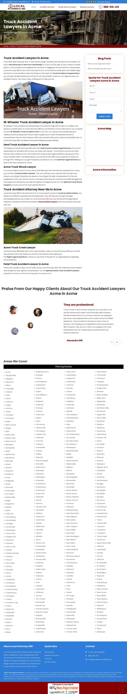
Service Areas (50, 662)
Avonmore (10, 418)
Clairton (9, 566)
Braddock (9, 474)
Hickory (39, 533)
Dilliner (8, 632)
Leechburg (70, 398)
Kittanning (40, 622)
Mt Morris (70, 503)
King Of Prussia (42, 612)
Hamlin (38, 500)
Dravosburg (40, 388)
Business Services (87, 7)
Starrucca (101, 500)
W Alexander (102, 562)
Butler (8, 510)
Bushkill (8, 507)
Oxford (69, 579)
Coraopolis (10, 596)
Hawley (39, 523)
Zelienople (101, 632)
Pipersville (70, 615)
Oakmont (70, 569)
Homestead (40, 546)
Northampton (71, 562)
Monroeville (71, 480)
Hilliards (39, 536)
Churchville (10, 563)
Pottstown (101, 378)
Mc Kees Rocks (72, 441)
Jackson (39, 586)
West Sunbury (102, 602)
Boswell (9, 467)
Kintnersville (41, 618)
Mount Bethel (71, 490)
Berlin (8, 451)
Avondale (9, 415)
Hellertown (40, 526)
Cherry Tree (10, 546)
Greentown (40, 490)
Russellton (101, 421)
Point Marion (102, 372)
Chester (9, 550)
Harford (39, 503)
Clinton (8, 573)
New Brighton (71, 516)
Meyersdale (71, 464)
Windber (100, 612)
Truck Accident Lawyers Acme (29, 46)
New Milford (71, 539)
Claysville (9, 569)
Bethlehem (10, 458)
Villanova (100, 559)
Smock (99, 474)
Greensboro (41, 483)
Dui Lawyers (49, 652)
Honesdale (40, 549)
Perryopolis (70, 602)
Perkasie (69, 599)
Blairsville (9, 461)
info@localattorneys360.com (18, 2)
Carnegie (9, 523)
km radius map (104, 146)
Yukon (99, 628)
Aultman (9, 408)
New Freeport (71, 526)
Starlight (100, 497)
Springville (101, 493)
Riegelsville (101, 401)
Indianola (39, 576)
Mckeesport (71, 447)
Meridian (69, 457)
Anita (8, 395)
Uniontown (101, 539)
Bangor (8, 428)
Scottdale (101, 444)
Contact (48, 659)
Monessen (70, 474)
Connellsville (11, 586)
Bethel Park (10, 454)
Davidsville (10, 616)
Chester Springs (12, 553)
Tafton (99, 520)
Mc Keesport (71, 444)
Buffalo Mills (10, 497)
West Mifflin (101, 595)
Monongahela (71, 477)
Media (68, 454)
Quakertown (102, 388)
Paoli (68, 586)
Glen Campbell (42, 460)
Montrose (70, 483)
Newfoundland (72, 549)
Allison (8, 385)
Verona (100, 556)
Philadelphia (71, 609)
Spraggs (100, 483)
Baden (8, 421)
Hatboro (39, 513)
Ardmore (9, 402)
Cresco (8, 606)
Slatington (101, 464)
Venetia (100, 553)
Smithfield (101, 470)
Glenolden (40, 470)
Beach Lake (10, 435)
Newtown (70, 553)
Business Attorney (52, 655)
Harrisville (40, 510)
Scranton (100, 447)
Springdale (101, 490)
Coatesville (10, 579)
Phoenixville (71, 612)
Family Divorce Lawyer (67, 7)
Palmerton (70, 582)
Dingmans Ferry (42, 372)
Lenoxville (70, 404)
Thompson (101, 533)
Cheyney (9, 556)
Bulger (8, 500)
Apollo (8, 398)
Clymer (8, 576)
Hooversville (41, 559)
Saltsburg (100, 428)
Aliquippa (9, 379)
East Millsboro (41, 395)
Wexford (100, 605)
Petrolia (69, 605)
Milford (69, 470)
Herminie (39, 530)
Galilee (38, 454)
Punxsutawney (102, 385)
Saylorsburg (101, 434)
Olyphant (70, 572)
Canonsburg (10, 517)
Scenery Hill (101, 437)
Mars (68, 424)
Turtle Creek (102, 536)
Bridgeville (10, 481)
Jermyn (39, 595)
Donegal (39, 375)
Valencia (100, 546)
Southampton (102, 480)
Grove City (40, 493)
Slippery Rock (102, 467)
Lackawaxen (41, 628)
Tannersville (101, 523)
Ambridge (10, 388)
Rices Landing (102, 395)
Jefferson (40, 592)
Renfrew (100, 391)
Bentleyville (10, 448)
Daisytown (10, 609)
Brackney (9, 471)
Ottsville (69, 576)
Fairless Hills (40, 428)
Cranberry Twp (12, 602)
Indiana (39, 572)
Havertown (40, 520)
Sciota (99, 441)
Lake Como (70, 372)
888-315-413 (111, 7)
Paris (68, 589)
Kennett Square (42, 609)
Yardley (100, 622)
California (9, 514)
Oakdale (69, 566)
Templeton (101, 530)
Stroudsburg (102, 507)
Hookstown (40, 556)
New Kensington (72, 536)
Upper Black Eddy (104, 543)
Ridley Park (101, 398)
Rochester (101, 404)
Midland (69, 467)
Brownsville (10, 490)
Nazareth (70, 507)
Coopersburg (11, 593)
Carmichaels (11, 520)
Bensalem (10, 444)
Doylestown (40, 385)
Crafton (9, 599)
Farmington (40, 431)
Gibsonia (39, 457)
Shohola (100, 460)
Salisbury (100, 424)
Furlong (39, 451)
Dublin (38, 391)
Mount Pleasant (72, 497)
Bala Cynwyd (11, 425)
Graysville (40, 480)
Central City (10, 533)
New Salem (70, 543)
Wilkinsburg (101, 609)
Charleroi (9, 543)
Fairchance (40, 424)
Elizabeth (39, 401)
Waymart (100, 576)
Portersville (101, 375)
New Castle (70, 520)
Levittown (70, 408)
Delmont (9, 625)
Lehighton (70, 401)
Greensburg (41, 487)
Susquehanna (102, 513)
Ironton (39, 579)
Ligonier (69, 411)
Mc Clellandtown (73, 434)
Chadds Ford (11, 537)
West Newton (102, 599)
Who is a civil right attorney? (99, 64)
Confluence (10, 583)
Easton (38, 398)
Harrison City (41, 507)
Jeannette (40, 589)
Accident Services (47, 7)
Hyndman (40, 562)
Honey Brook (41, 553)
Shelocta (100, 457)
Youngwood (101, 625)
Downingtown (41, 381)
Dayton (8, 622)
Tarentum (101, 526)
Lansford (69, 385)
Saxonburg (101, 431)
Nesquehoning (72, 510)
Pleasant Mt (71, 625)
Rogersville (101, 414)
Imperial (39, 566)
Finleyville (40, 437)
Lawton (69, 391)
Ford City (39, 441)
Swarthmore (102, 516)
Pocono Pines (71, 632)
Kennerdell (40, 602)
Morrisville (70, 487)
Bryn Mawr (10, 494)
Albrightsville (11, 375)
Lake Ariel (40, 632)
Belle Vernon (11, 441)
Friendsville (40, 447)
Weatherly (101, 586)
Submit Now (104, 116)
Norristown (70, 559)
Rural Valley (101, 418)
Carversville (10, 527)
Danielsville (10, 612)
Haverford (40, 516)
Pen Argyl (70, 595)
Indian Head (40, 569)
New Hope (70, 533)
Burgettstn (10, 504)
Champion (10, 540)
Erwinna (39, 411)
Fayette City (41, 434)
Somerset (101, 477)
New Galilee (71, 530)
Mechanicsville (72, 451)
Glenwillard (40, 477)
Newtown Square (73, 556)
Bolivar (8, 464)
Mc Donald (70, 437)
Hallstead (39, 497)
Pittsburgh (70, 618)
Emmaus (39, 408)
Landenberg (71, 375)
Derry (8, 629)
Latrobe (69, 388)
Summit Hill (101, 510)
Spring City (101, 487)
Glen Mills (39, 464)
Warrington (101, 569)
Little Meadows (72, 418)
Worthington (102, 615)
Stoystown (101, 503)
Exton (38, 421)
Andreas (9, 392)
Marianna (70, 421)
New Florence (71, 523)
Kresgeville (40, 625)
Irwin (38, 582)
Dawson (9, 619)
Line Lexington (71, 414)
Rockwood (101, 411)
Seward (100, 451)
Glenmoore (40, 467)
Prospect (100, 381)
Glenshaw (40, 474)
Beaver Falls (10, 438)
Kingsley (39, 615)
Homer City (40, 543)
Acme (12, 46)
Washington (101, 572)
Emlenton (40, 404)
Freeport (39, 444)
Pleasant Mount (72, 622)
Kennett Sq (40, 605)
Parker (69, 592)
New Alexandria (72, 513)
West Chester (102, 589)
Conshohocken (12, 589)
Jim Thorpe (40, 599)
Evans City (40, 414)
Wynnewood (102, 618)
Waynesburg (102, 582)
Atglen (8, 405)
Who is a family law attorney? (99, 68)
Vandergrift (101, 549)
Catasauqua (10, 530)
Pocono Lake (71, 628)
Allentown (10, 382)
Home (33, 7)
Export (38, 418)
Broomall (9, 487)
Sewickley (101, 454)
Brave (8, 477)
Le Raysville (70, 395)
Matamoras (71, 431)
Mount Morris (71, 493)
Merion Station (72, 460)
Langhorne (70, 378)
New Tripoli (70, 546)
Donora (39, 378)
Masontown (71, 428)
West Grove (101, 592)
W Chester (101, 566)
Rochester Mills (103, 408)
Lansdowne (70, 381)
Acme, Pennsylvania (42, 2)
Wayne (99, 579)
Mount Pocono (72, 500)
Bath (7, 431)
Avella (8, 411)
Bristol (8, 484)
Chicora (9, 560)
